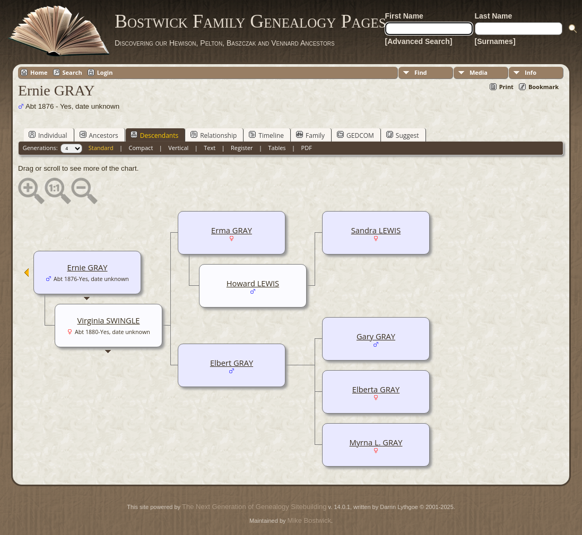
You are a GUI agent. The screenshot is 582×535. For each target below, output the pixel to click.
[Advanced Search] (419, 41)
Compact (141, 148)
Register (242, 148)
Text (209, 148)
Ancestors (99, 135)
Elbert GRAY (231, 362)
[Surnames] (495, 41)
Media (479, 72)
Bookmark (543, 87)
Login (105, 72)
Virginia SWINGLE (108, 320)
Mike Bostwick (309, 520)
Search (72, 72)
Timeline (266, 135)
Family (310, 135)
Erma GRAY (231, 230)
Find (420, 72)
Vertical (178, 148)
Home (39, 72)
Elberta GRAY (375, 389)
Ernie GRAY (87, 267)
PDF (306, 148)
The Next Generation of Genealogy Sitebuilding (254, 507)
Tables (277, 148)
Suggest (402, 135)
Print (506, 87)
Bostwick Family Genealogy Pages (250, 21)
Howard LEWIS (253, 283)
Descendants (154, 135)
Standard (101, 148)
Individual (48, 135)
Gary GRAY (376, 336)
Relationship (213, 135)
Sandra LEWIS (376, 230)
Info (530, 72)
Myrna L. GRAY (376, 442)
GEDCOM (355, 135)
